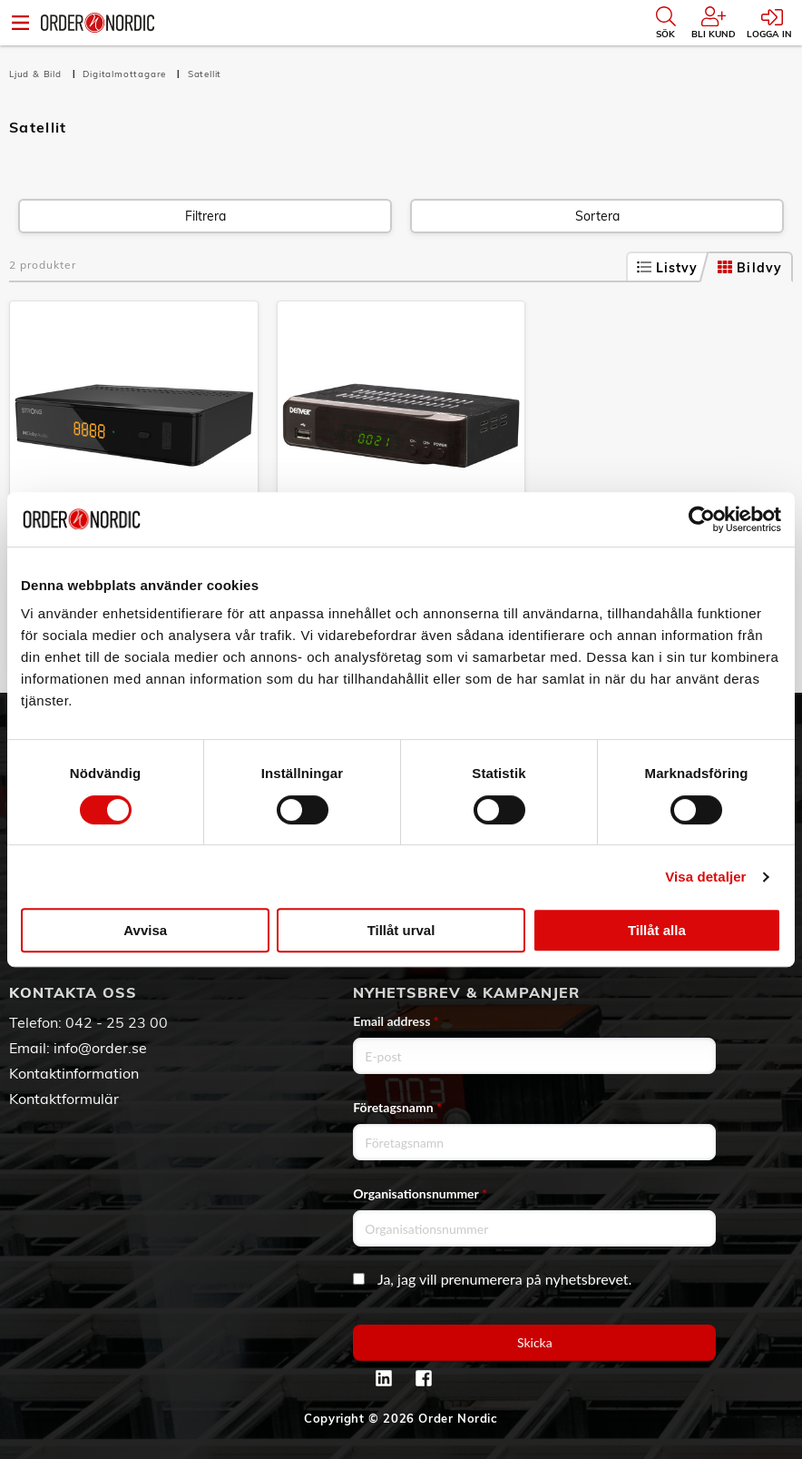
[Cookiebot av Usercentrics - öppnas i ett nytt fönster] (701, 519)
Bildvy (750, 268)
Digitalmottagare (126, 74)
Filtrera (205, 216)
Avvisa (145, 930)
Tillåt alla (657, 930)
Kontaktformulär (64, 1098)
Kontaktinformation (74, 1073)
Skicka (535, 1342)
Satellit (204, 74)
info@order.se (100, 1048)
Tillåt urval (401, 930)
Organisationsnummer (420, 1193)
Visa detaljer (705, 876)
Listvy (668, 268)
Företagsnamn (397, 1107)
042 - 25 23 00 (116, 1022)
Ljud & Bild (37, 74)
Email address (395, 1021)
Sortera (597, 216)
